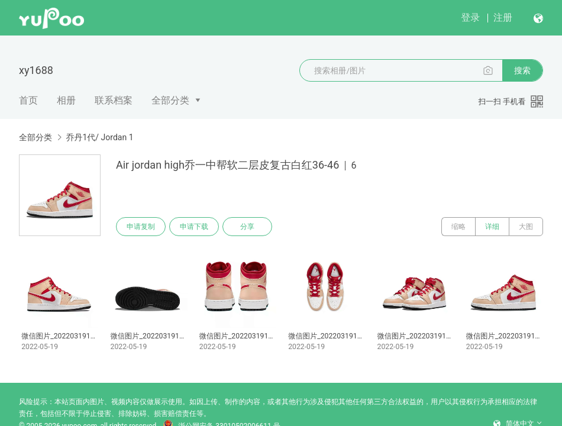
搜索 (522, 70)
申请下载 (194, 226)
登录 (470, 17)
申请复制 (141, 226)
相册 (66, 100)
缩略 (458, 226)
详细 (492, 226)
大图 (526, 226)
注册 (502, 17)
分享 (247, 226)
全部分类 (170, 100)
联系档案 (114, 100)
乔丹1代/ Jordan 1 (99, 137)
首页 (28, 100)
